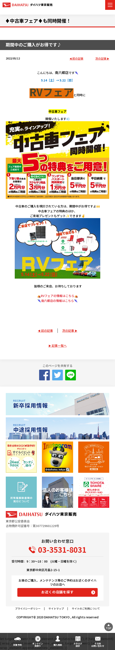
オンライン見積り (37, 644)
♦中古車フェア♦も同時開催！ (38, 20)
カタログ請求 (78, 644)
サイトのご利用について (86, 608)
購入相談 (57, 644)
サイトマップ (56, 608)
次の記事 (100, 59)
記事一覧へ (59, 345)
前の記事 (77, 59)
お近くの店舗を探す (57, 591)
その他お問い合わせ (97, 644)
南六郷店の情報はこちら (57, 300)
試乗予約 (17, 644)
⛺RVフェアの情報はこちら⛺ (57, 296)
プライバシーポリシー (28, 608)
